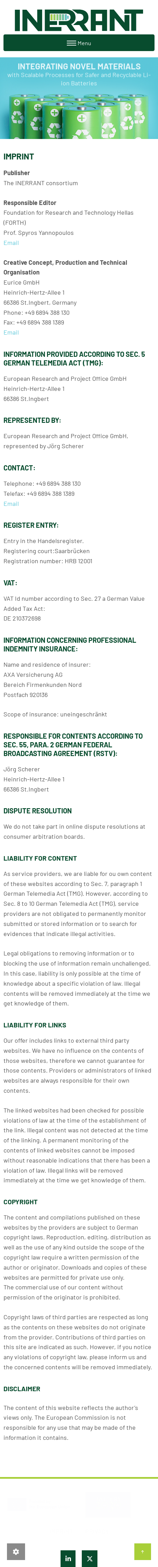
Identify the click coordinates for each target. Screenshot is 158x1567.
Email (11, 242)
